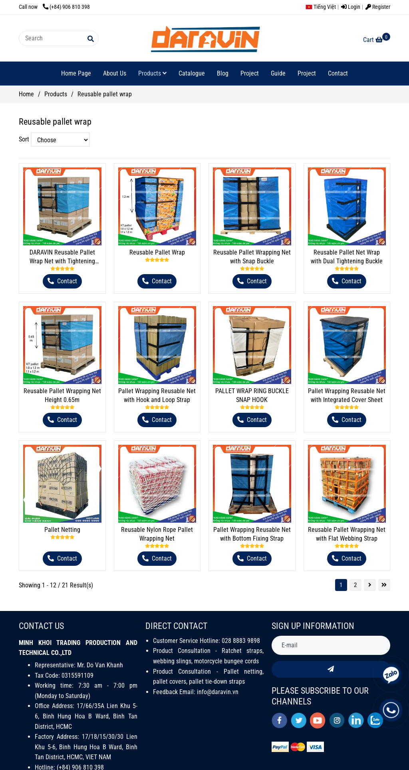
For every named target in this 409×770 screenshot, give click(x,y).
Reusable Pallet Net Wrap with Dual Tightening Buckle (347, 257)
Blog (222, 73)
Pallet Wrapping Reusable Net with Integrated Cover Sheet (346, 395)
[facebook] (279, 720)
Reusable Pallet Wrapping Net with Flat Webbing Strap (346, 534)
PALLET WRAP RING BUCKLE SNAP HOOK (252, 395)
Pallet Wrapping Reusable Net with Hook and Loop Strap (157, 395)
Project (249, 73)
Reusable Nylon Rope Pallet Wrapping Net (157, 534)
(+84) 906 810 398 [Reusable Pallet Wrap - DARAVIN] (66, 7)
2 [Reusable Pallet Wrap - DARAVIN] (355, 585)
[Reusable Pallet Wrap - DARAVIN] (376, 40)
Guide (278, 73)
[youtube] (318, 720)
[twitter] (298, 720)
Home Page (76, 73)
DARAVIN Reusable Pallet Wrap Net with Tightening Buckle (62, 257)
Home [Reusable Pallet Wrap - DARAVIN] (26, 94)
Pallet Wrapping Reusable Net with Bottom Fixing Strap (252, 534)
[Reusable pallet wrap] (204, 38)
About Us (114, 73)
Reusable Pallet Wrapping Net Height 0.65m (62, 395)
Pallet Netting (62, 529)
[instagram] (337, 720)
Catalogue (192, 73)
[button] (323, 7)
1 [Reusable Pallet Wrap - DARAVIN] (341, 585)
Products (152, 73)
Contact (338, 73)
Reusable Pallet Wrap (157, 252)
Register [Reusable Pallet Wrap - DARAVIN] (377, 7)
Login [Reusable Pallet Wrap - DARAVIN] (350, 7)
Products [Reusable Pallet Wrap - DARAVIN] (55, 94)
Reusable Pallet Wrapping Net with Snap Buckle (252, 257)
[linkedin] (356, 720)
